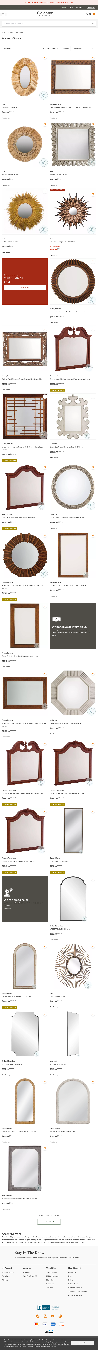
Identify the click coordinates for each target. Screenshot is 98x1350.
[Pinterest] (60, 1317)
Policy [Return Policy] (73, 1284)
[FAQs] (70, 1276)
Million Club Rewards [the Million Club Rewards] (77, 1291)
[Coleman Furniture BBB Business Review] (49, 1309)
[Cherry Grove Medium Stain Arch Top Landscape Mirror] (73, 376)
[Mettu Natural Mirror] (25, 238)
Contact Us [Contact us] (91, 7)
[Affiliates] (49, 1288)
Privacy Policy (26, 1346)
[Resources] (50, 1284)
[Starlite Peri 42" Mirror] (73, 171)
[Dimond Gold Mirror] (73, 993)
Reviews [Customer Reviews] (75, 1295)
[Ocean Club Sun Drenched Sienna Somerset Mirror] (25, 653)
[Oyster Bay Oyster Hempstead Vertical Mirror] (73, 443)
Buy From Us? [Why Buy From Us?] (30, 1276)
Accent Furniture (7, 32)
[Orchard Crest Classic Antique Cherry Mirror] (25, 858)
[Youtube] (53, 1317)
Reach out (7, 908)
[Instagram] (45, 1317)
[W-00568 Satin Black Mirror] (25, 1061)
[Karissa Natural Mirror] (25, 171)
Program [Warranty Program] (75, 1288)
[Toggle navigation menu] (3, 14)
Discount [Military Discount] (52, 1276)
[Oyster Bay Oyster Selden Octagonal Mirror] (73, 720)
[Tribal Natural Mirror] (25, 104)
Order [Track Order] (6, 1276)
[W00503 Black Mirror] (73, 1061)
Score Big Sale (55, 246)
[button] (87, 14)
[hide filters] (7, 49)
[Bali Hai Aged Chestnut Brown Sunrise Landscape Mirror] (73, 104)
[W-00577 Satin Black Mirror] (73, 926)
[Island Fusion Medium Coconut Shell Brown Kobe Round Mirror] (25, 582)
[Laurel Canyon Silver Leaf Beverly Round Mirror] (73, 514)
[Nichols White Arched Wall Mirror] (73, 1128)
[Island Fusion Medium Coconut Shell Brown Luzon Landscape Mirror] (25, 720)
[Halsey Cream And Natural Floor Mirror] (25, 993)
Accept (82, 1343)
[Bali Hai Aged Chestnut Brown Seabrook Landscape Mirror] (25, 376)
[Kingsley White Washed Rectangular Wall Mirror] (25, 1195)
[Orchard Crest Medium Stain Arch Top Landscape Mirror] (25, 790)
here (54, 1346)
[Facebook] (38, 1317)
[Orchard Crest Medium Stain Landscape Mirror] (73, 790)
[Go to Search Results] (93, 23)
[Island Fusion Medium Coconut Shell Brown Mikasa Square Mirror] (25, 443)
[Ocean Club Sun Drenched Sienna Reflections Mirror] (73, 308)
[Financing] (49, 1280)
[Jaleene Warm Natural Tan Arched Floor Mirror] (25, 1128)
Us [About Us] (26, 1272)
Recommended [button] (77, 49)
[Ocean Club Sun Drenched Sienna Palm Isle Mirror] (73, 582)
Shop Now (25, 287)
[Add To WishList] (45, 57)
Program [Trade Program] (51, 1272)
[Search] (49, 23)
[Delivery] (71, 1280)
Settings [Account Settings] (8, 1272)
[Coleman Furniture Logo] (45, 14)
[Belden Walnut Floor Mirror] (73, 858)
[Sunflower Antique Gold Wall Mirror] (73, 238)
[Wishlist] (5, 1280)
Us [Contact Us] (72, 1272)
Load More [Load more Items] (49, 1222)
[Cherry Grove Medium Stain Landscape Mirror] (25, 514)
